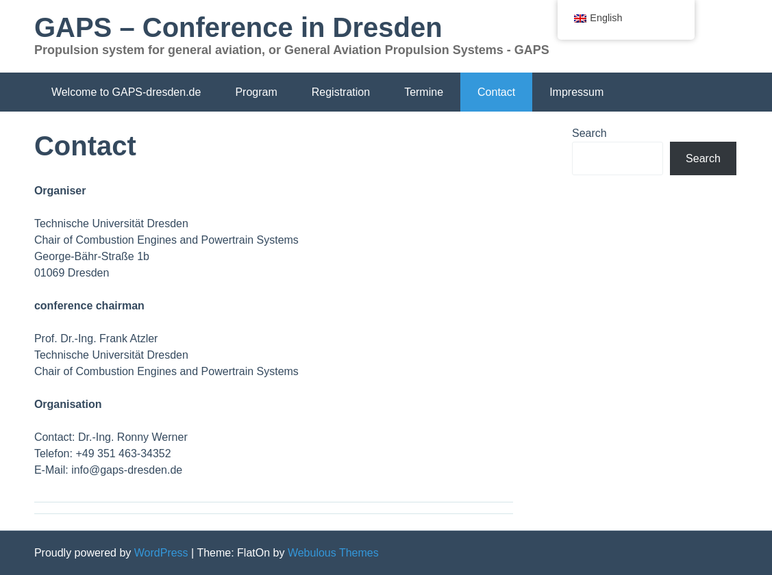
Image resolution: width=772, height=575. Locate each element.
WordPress (161, 553)
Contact (496, 92)
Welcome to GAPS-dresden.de (126, 92)
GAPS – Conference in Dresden (238, 27)
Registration (341, 92)
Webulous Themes (333, 553)
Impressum (576, 92)
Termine (423, 92)
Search (589, 133)
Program (256, 92)
